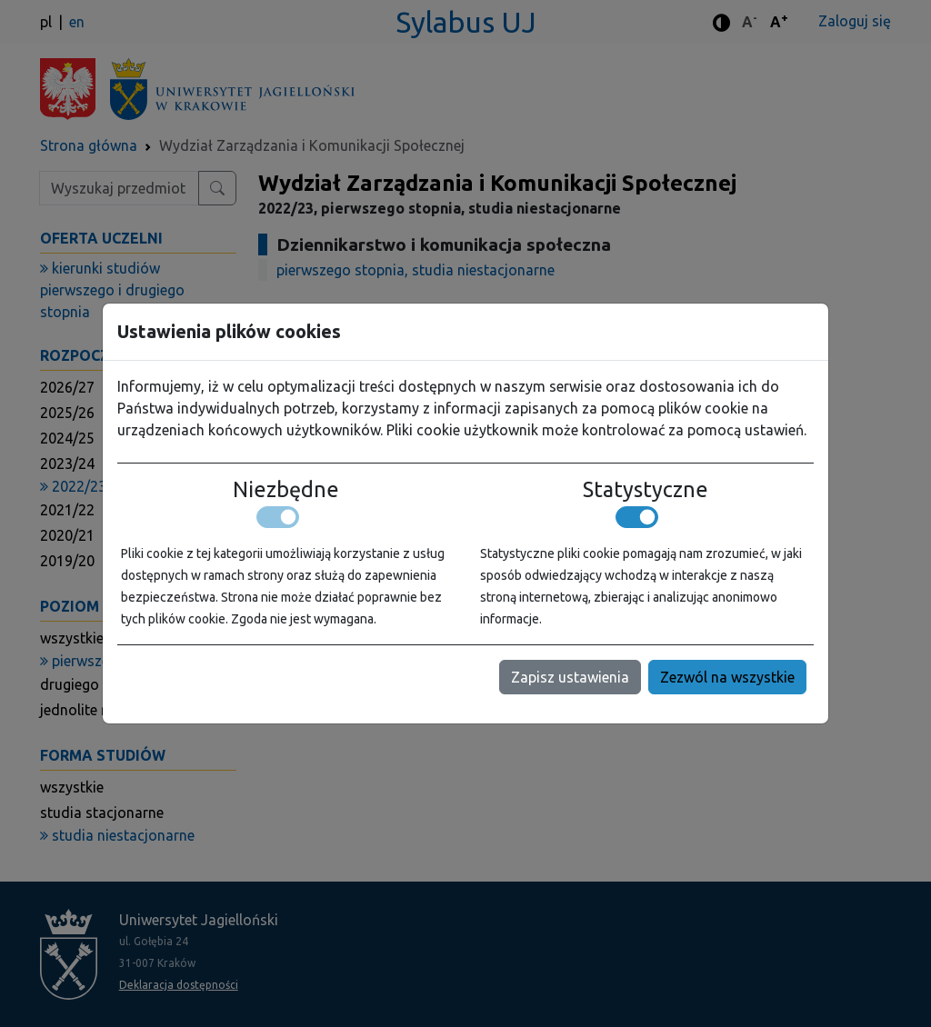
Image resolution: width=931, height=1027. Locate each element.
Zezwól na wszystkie (727, 677)
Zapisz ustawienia (570, 677)
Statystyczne (645, 489)
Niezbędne (286, 489)
